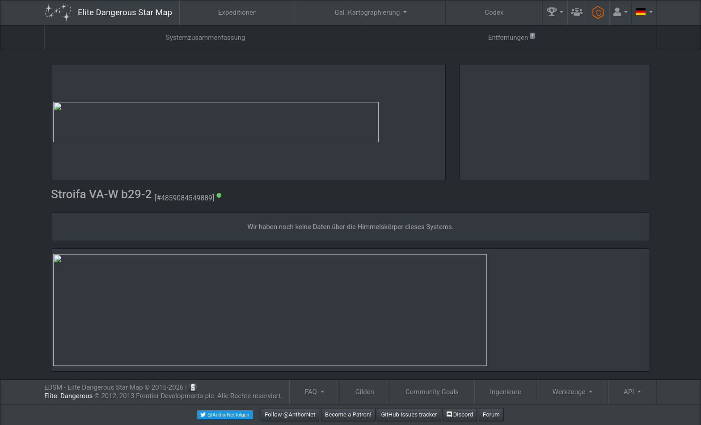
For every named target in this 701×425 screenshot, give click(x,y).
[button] (555, 12)
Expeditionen (237, 12)
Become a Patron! (348, 414)
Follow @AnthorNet (290, 414)
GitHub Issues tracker (409, 414)
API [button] (630, 392)
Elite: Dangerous (68, 396)
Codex (494, 12)
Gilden (364, 392)
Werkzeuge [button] (570, 392)
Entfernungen (511, 37)
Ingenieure (505, 392)
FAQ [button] (312, 392)
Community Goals (432, 392)
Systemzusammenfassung (205, 38)
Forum (491, 414)
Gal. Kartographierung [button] (368, 12)
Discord (460, 414)
